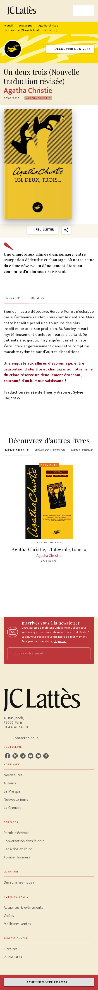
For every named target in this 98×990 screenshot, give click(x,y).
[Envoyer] (85, 653)
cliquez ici (60, 641)
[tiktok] (46, 756)
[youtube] (30, 756)
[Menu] (83, 10)
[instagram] (23, 756)
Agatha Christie (48, 25)
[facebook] (7, 756)
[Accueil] (23, 11)
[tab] (16, 298)
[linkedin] (38, 756)
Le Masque (25, 25)
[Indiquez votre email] (43, 653)
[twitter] (15, 756)
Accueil (8, 25)
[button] (70, 49)
